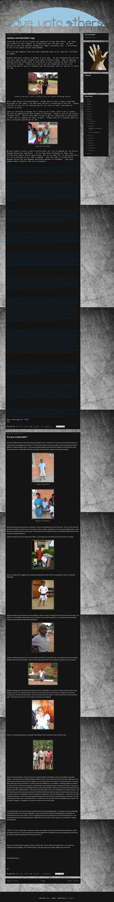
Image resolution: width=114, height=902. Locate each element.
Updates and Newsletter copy (21, 38)
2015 (88, 111)
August (90, 126)
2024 (88, 99)
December (91, 121)
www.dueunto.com (90, 37)
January (90, 150)
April (89, 143)
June (89, 138)
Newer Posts (13, 881)
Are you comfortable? (17, 437)
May (89, 140)
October (90, 123)
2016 (88, 109)
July (89, 135)
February (91, 148)
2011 (88, 153)
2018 (88, 104)
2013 (88, 116)
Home (43, 881)
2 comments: (46, 874)
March (90, 145)
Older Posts (73, 881)
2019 (88, 101)
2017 (88, 106)
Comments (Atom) (49, 886)
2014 (88, 114)
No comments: (47, 426)
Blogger (70, 898)
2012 (88, 119)
